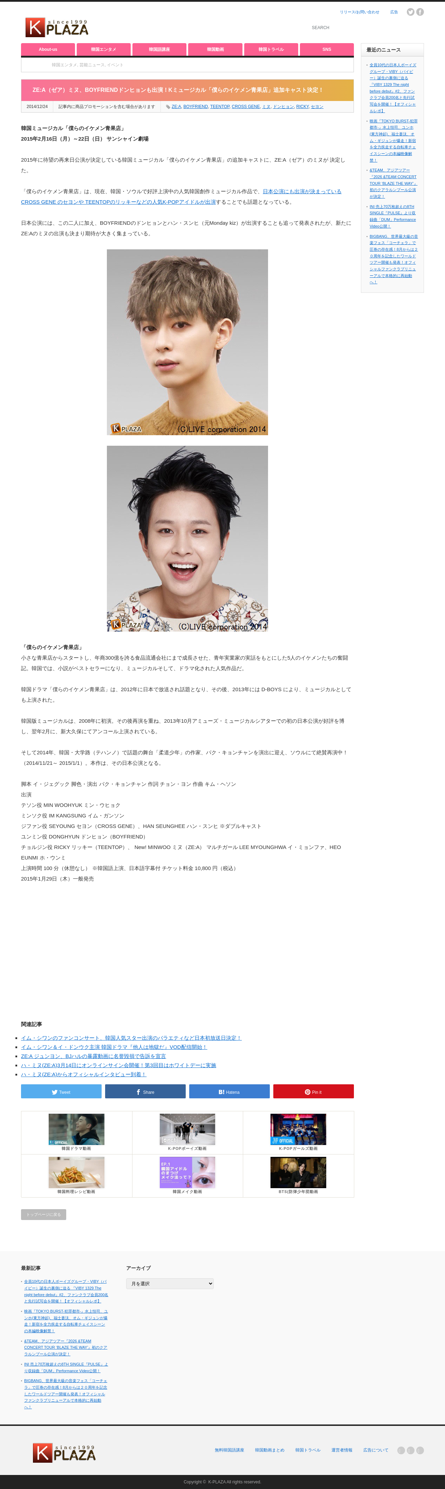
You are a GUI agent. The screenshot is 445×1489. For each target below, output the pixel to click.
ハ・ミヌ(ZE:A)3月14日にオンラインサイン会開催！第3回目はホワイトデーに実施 (118, 1065)
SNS (327, 49)
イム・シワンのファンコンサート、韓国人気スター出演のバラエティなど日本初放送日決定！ (131, 1038)
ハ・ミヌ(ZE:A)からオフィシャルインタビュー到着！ (83, 1074)
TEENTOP (220, 106)
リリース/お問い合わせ (359, 12)
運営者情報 (341, 1450)
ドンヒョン (283, 106)
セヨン (317, 106)
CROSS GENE (246, 106)
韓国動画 (215, 49)
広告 (394, 12)
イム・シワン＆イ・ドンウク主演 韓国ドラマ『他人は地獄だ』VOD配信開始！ (114, 1047)
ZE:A (176, 106)
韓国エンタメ (103, 49)
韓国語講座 (159, 49)
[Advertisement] (216, 22)
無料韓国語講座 (229, 1450)
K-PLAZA (216, 1482)
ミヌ (266, 106)
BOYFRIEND (195, 106)
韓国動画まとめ (270, 1450)
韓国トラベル (271, 49)
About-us (48, 49)
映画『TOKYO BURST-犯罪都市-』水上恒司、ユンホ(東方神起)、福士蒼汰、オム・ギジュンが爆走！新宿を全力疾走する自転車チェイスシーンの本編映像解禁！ (394, 140)
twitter (411, 12)
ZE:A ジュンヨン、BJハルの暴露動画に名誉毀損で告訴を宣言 (93, 1056)
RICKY (302, 106)
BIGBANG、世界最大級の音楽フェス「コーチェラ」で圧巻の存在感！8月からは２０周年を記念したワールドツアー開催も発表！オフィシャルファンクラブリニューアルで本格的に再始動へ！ (65, 1394)
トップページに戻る (43, 1214)
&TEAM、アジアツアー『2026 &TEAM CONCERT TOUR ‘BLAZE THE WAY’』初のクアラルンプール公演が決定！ (394, 183)
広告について (376, 1450)
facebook (420, 12)
